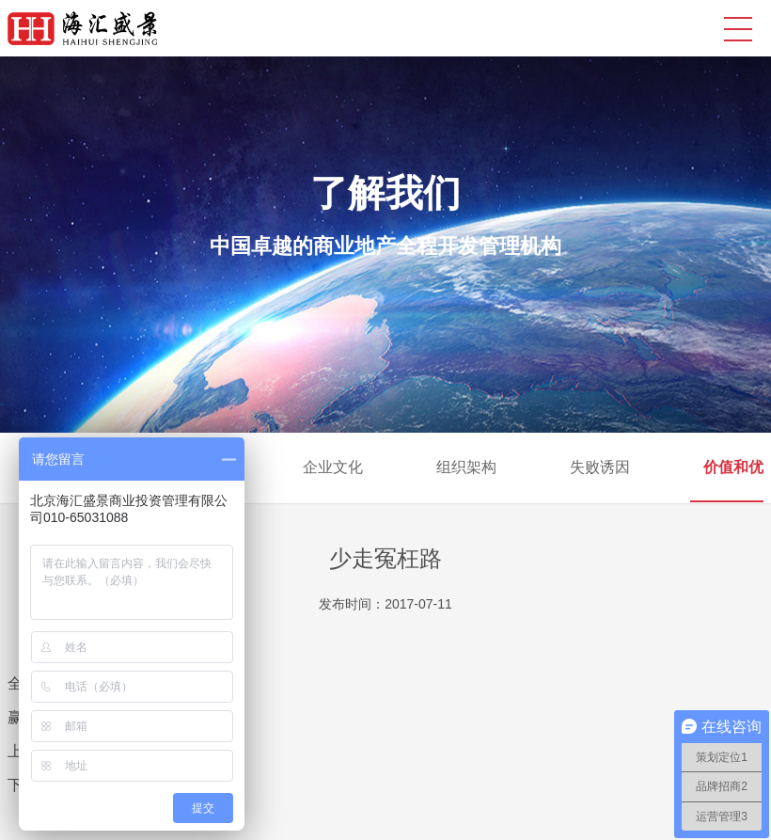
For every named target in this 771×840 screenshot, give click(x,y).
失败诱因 (600, 467)
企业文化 (333, 467)
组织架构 (466, 467)
